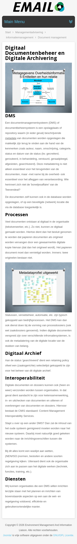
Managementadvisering (29, 32)
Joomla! (7, 535)
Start (8, 32)
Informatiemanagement (19, 37)
